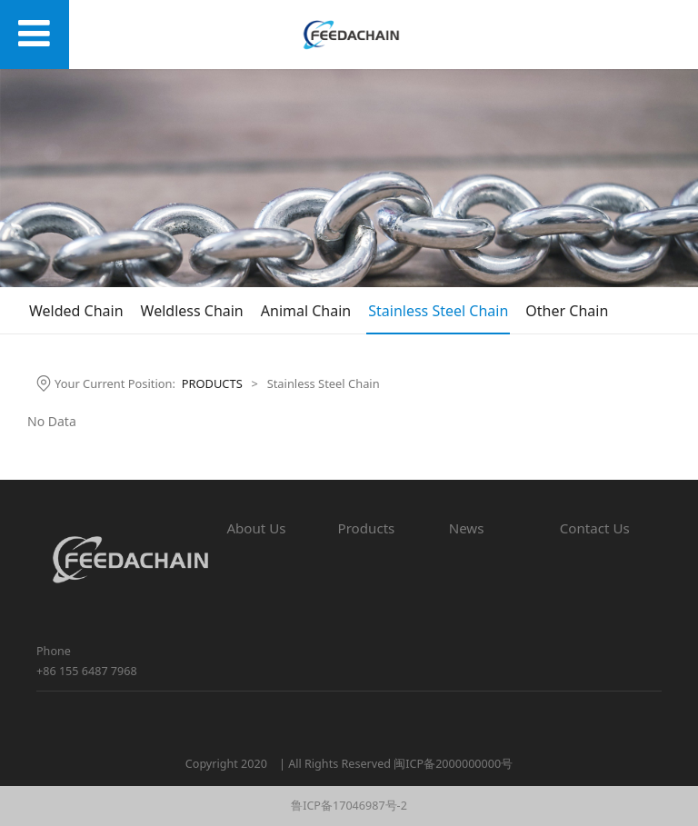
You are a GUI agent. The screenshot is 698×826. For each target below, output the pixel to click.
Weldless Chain (192, 311)
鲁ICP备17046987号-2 (349, 805)
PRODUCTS (212, 383)
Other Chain (566, 311)
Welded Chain (76, 311)
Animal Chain (306, 311)
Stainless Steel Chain (438, 311)
